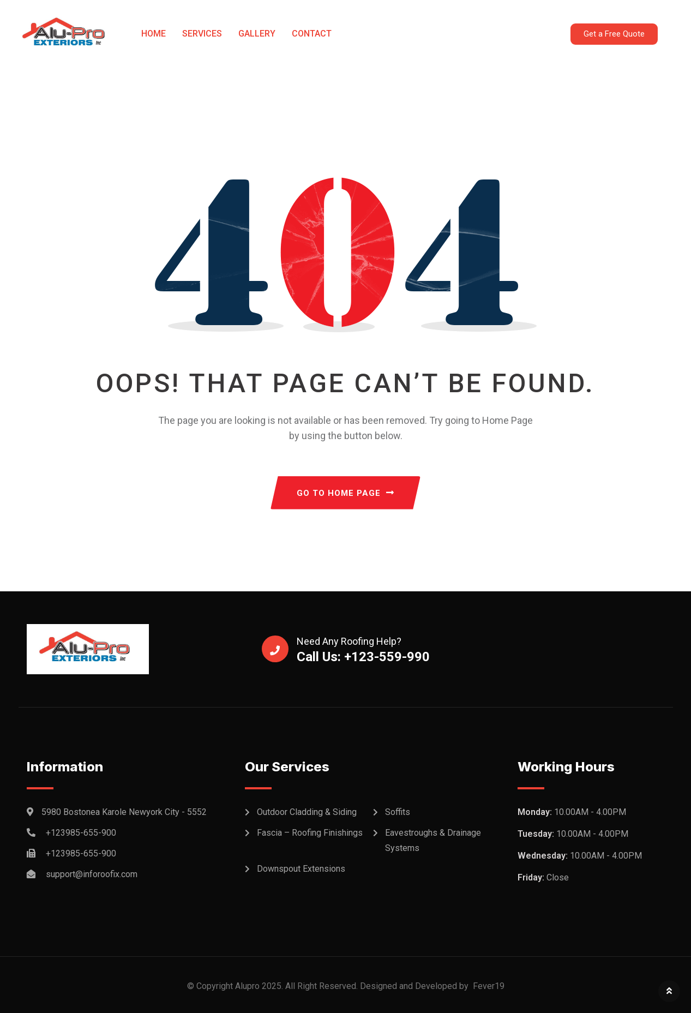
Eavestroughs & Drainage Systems (433, 840)
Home (153, 33)
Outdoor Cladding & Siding (307, 812)
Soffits (397, 812)
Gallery (256, 33)
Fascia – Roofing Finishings (310, 833)
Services (202, 33)
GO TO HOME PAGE (345, 493)
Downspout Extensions (301, 869)
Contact (312, 33)
